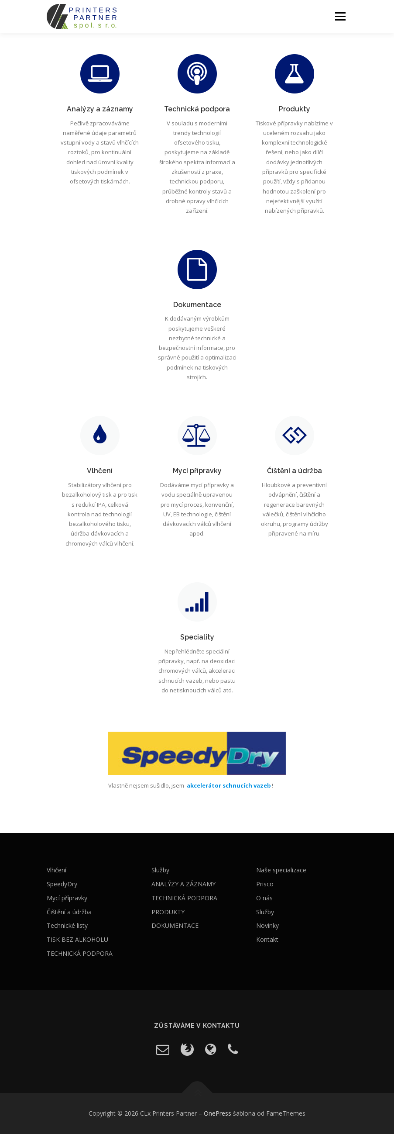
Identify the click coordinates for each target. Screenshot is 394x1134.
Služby (160, 870)
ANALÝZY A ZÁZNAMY (183, 884)
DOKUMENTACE (175, 925)
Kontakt (267, 939)
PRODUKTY (168, 912)
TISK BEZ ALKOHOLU (77, 939)
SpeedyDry (62, 884)
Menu (340, 16)
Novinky (267, 925)
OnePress (217, 1113)
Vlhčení (56, 870)
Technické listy (67, 925)
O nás (264, 898)
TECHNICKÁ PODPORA (80, 953)
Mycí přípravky (67, 898)
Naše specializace (281, 870)
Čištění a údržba (69, 912)
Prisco (265, 884)
